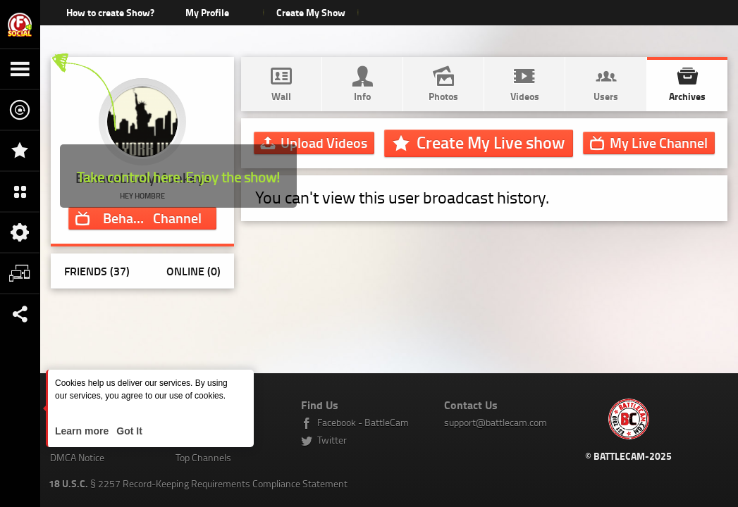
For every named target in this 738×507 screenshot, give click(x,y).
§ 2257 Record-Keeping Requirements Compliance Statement (198, 483)
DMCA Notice (77, 457)
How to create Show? (110, 12)
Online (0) (193, 271)
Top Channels (203, 457)
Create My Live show (491, 142)
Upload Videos (324, 142)
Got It (127, 431)
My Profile (207, 12)
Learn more (83, 431)
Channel (159, 217)
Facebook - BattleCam (363, 422)
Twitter (332, 439)
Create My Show (311, 12)
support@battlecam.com (495, 422)
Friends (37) (97, 271)
